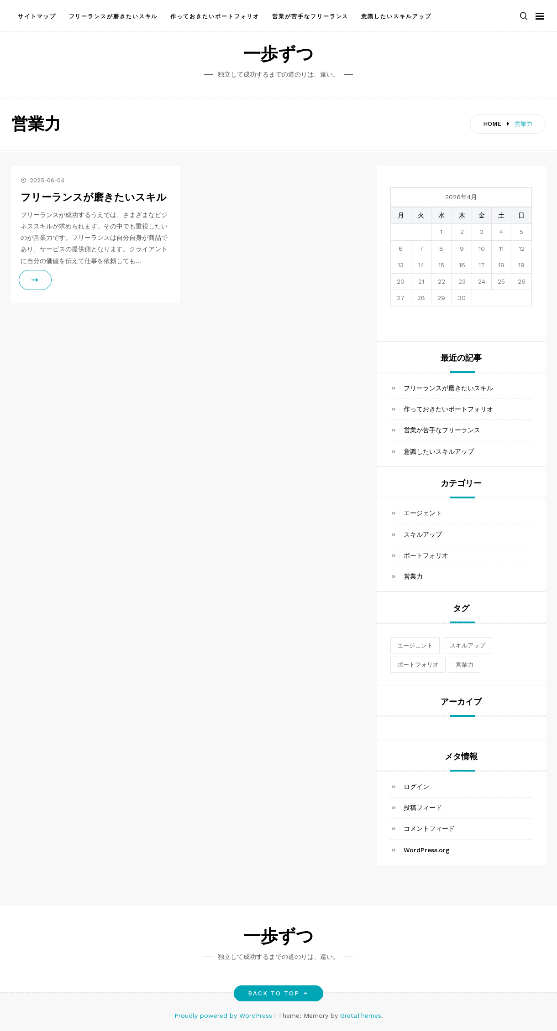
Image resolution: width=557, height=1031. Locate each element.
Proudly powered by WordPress (224, 1015)
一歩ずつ (278, 55)
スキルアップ (423, 534)
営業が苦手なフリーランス (310, 15)
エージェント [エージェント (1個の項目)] (415, 645)
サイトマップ (37, 15)
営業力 (413, 576)
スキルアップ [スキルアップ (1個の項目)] (467, 645)
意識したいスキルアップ (396, 15)
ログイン (416, 786)
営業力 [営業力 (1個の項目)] (464, 664)
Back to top (279, 993)
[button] (523, 15)
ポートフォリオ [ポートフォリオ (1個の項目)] (418, 664)
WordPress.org (427, 850)
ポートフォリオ (426, 555)
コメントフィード (429, 828)
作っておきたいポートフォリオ (214, 15)
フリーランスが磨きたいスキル (113, 15)
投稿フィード (423, 807)
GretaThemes (360, 1015)
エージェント (423, 513)
